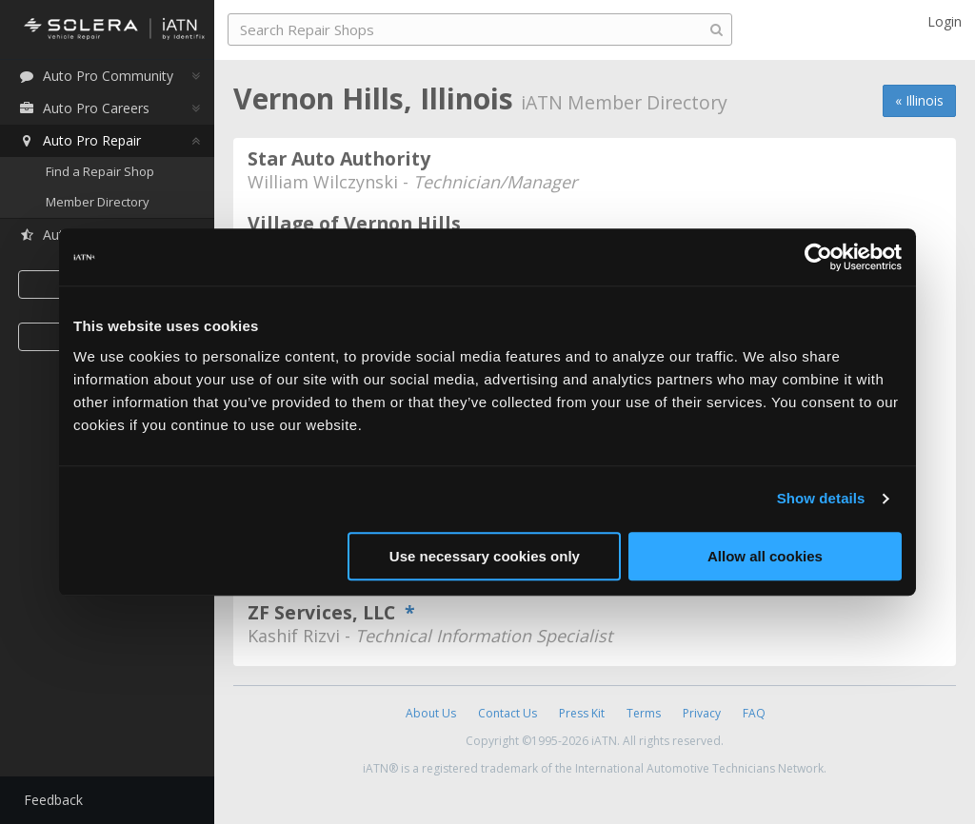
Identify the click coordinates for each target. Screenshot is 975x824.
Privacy (702, 713)
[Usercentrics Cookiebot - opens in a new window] (818, 257)
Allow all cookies (765, 556)
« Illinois (919, 100)
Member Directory (97, 201)
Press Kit (582, 713)
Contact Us (507, 713)
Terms (644, 713)
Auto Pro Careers (83, 108)
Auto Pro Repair (79, 140)
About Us (431, 713)
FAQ (754, 713)
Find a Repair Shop (100, 171)
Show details (821, 498)
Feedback (53, 800)
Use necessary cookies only (484, 556)
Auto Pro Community (95, 76)
